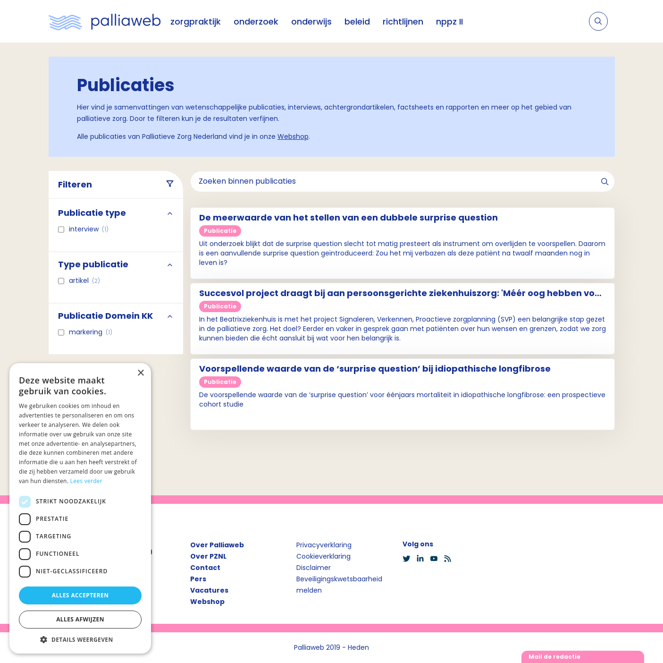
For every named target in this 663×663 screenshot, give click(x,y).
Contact (205, 567)
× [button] (140, 373)
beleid (357, 21)
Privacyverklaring (324, 545)
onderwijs (311, 21)
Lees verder (86, 481)
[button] (80, 639)
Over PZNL (208, 556)
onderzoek (256, 21)
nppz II (449, 21)
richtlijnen (403, 21)
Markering (90, 332)
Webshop (293, 136)
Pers (198, 579)
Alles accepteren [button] (80, 595)
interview (89, 229)
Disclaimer (313, 567)
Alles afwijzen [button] (80, 619)
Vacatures (209, 590)
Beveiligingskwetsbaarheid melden (339, 584)
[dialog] (80, 508)
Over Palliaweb (217, 545)
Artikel (84, 280)
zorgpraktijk (195, 21)
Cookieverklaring (323, 556)
